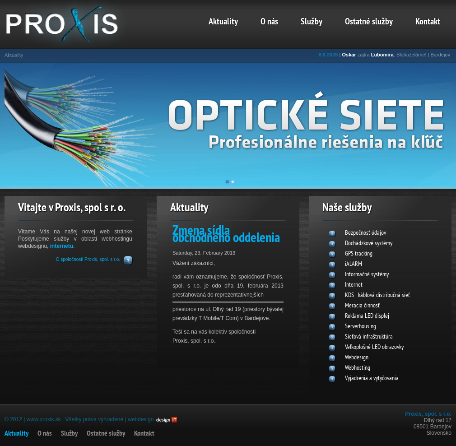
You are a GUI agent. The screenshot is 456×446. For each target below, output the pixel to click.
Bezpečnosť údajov (365, 233)
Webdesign (356, 358)
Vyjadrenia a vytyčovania (372, 378)
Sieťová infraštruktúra (369, 337)
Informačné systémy (367, 275)
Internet (354, 285)
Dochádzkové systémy (368, 243)
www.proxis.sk (44, 419)
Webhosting (357, 368)
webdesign (141, 419)
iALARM (353, 264)
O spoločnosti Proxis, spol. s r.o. (88, 259)
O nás (269, 22)
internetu (61, 246)
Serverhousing (360, 327)
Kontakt (427, 22)
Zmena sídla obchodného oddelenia (226, 235)
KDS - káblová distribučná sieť (377, 295)
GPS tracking (358, 254)
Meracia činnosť (362, 306)
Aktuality (223, 22)
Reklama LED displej (367, 316)
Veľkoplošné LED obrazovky (374, 347)
